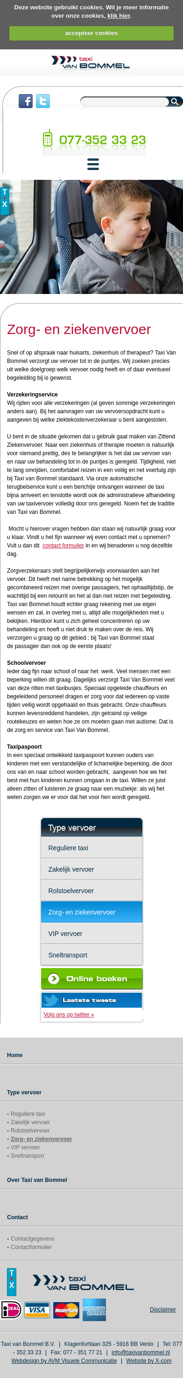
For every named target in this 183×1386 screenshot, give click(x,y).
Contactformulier (31, 1247)
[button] (93, 164)
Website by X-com (148, 1361)
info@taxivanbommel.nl (141, 1352)
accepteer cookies (91, 32)
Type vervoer (24, 1092)
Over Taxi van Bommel (37, 1180)
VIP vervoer (66, 933)
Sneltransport (68, 955)
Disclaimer (163, 1309)
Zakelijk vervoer (71, 869)
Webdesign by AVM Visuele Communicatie (64, 1361)
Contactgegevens (32, 1239)
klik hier (118, 15)
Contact (17, 1217)
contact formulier (63, 545)
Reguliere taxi (69, 848)
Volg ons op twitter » (69, 1014)
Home (14, 1055)
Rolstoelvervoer (71, 890)
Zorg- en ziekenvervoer (82, 912)
